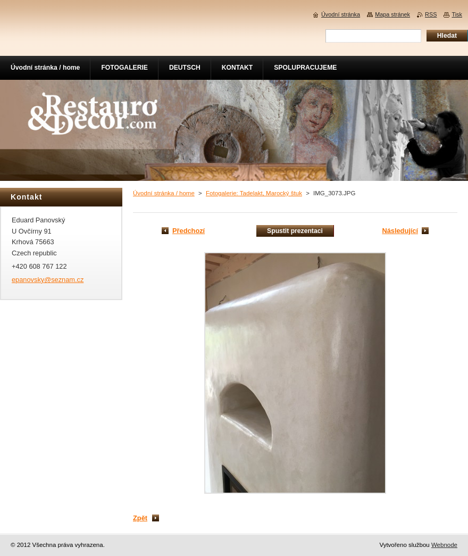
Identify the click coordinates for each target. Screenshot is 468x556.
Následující (400, 231)
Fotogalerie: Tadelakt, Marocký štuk (254, 193)
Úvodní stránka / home (164, 193)
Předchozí (188, 231)
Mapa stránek (392, 14)
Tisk (457, 14)
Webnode (444, 545)
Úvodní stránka (340, 14)
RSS (431, 14)
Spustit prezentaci (295, 231)
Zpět (140, 518)
